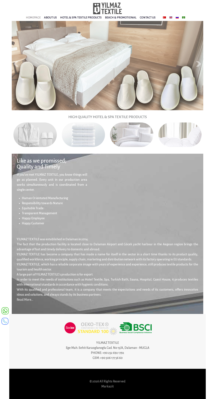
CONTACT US (148, 17)
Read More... (23, 299)
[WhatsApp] (5, 311)
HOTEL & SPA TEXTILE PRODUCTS (81, 17)
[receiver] (5, 320)
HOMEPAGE (33, 17)
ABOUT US (50, 17)
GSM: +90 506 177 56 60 (108, 358)
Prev (16, 64)
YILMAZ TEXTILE (107, 342)
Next (199, 64)
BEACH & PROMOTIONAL (120, 17)
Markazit (107, 386)
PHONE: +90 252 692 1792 (107, 353)
